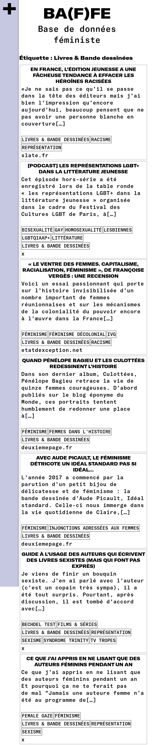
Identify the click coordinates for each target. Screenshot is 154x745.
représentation (41, 147)
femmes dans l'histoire (80, 431)
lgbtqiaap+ (36, 238)
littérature (67, 238)
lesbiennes (118, 230)
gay (59, 230)
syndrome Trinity (66, 640)
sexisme (32, 640)
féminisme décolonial (77, 334)
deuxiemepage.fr (46, 447)
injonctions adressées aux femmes (94, 528)
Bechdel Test (39, 624)
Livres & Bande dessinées (55, 139)
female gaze (37, 715)
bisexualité (37, 230)
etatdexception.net (52, 350)
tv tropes (103, 640)
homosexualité (83, 230)
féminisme (34, 334)
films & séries (77, 624)
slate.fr (35, 155)
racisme (101, 139)
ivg (111, 334)
